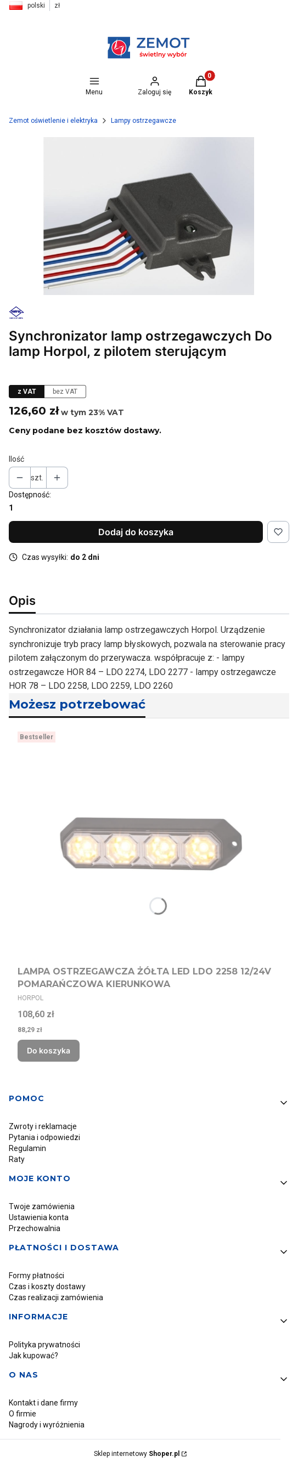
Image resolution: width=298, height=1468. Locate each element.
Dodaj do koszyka (135, 531)
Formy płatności (36, 1275)
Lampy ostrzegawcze (143, 120)
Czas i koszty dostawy (47, 1286)
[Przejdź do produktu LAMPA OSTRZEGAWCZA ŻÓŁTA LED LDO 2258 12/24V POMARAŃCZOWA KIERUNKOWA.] (149, 844)
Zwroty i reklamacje (43, 1126)
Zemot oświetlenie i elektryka (53, 120)
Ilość (16, 459)
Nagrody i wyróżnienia (47, 1424)
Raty (17, 1159)
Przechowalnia (34, 1228)
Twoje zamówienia (42, 1206)
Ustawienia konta (39, 1217)
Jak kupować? (33, 1355)
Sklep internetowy (136, 1454)
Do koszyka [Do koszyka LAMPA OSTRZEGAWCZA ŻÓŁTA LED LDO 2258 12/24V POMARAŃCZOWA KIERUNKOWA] (48, 1050)
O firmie (22, 1413)
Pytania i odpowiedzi (44, 1137)
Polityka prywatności (44, 1344)
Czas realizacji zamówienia (56, 1297)
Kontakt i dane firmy (43, 1402)
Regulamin (27, 1148)
